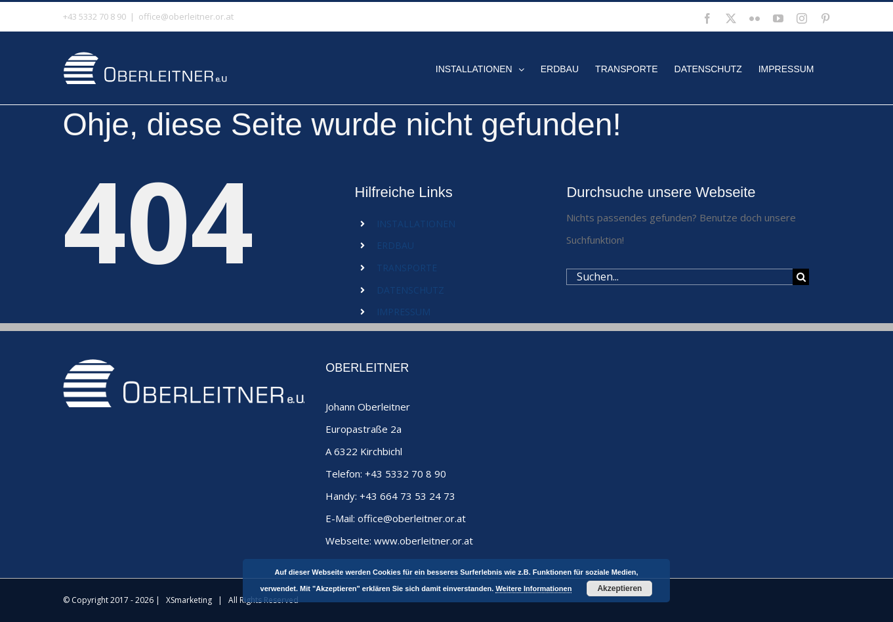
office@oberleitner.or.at (186, 16)
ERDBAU (395, 245)
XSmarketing (189, 600)
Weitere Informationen (533, 588)
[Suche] (801, 277)
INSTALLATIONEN (416, 223)
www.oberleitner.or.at (423, 540)
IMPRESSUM (403, 311)
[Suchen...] (679, 277)
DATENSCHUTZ (410, 290)
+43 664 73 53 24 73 (407, 495)
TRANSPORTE (407, 267)
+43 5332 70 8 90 (405, 473)
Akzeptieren (619, 588)
